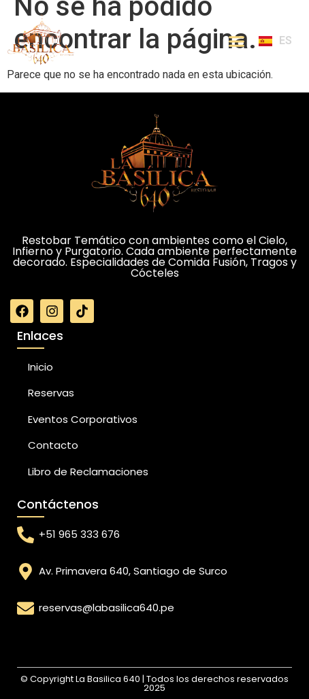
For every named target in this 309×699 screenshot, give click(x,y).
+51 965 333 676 (79, 534)
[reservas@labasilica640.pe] (25, 608)
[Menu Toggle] (236, 41)
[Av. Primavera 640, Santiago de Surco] (25, 571)
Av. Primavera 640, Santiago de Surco (133, 571)
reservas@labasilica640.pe (106, 607)
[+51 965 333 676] (25, 534)
